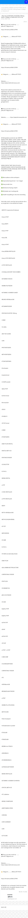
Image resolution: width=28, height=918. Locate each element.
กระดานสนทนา (5, 7)
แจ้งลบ (25, 21)
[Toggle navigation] (26, 2)
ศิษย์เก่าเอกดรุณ (14, 7)
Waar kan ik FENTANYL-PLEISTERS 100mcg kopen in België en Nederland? (13, 9)
